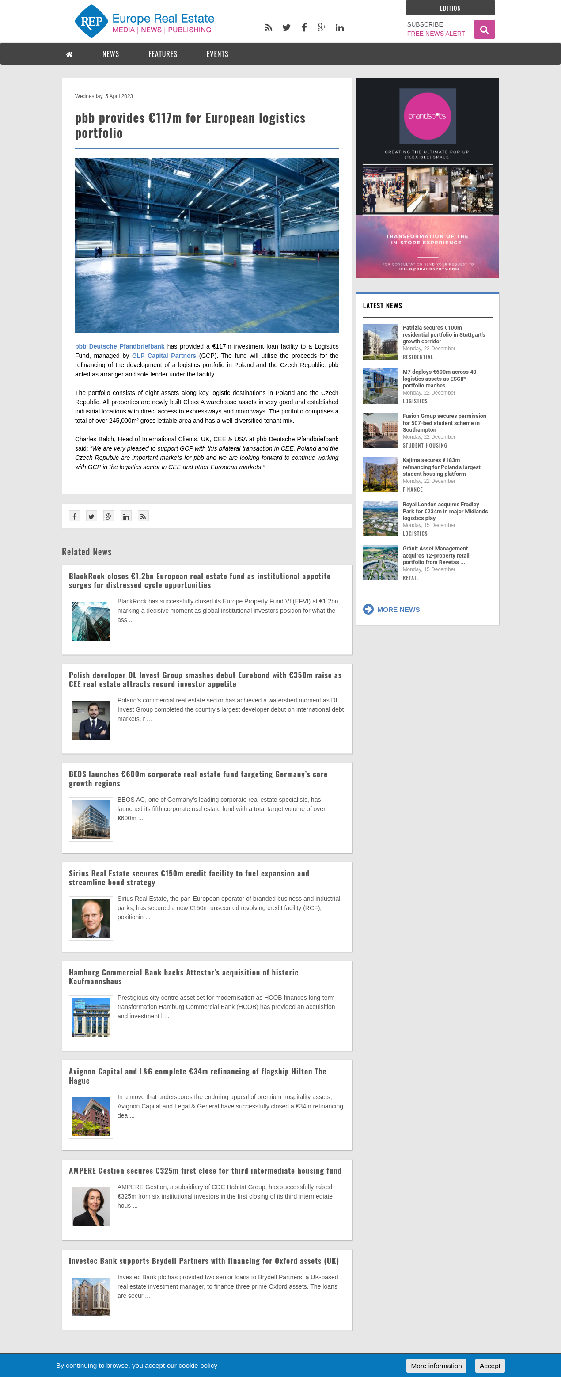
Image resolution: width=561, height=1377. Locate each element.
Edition (450, 7)
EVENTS (218, 54)
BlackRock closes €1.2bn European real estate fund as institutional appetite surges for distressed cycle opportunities (200, 580)
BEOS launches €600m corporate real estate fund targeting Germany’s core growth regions (198, 778)
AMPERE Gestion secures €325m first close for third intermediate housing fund (205, 1170)
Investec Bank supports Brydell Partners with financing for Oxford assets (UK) (204, 1260)
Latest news (383, 305)
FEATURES (163, 54)
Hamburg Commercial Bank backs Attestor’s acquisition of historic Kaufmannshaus (184, 976)
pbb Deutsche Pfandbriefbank (120, 346)
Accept (490, 1365)
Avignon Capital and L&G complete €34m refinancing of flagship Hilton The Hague (198, 1075)
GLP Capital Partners (165, 355)
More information (436, 1365)
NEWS (110, 54)
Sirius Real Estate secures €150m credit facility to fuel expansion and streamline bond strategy (189, 878)
